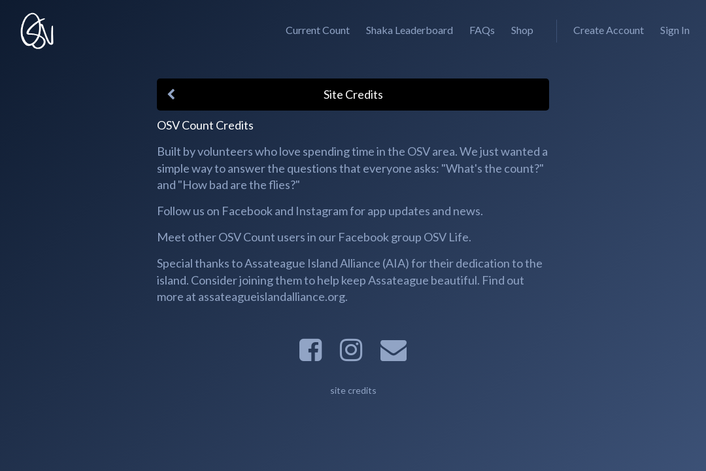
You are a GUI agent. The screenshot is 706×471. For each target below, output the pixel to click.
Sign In (675, 30)
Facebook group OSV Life (403, 237)
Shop (522, 30)
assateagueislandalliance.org (271, 296)
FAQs (482, 30)
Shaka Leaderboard (409, 30)
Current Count (318, 30)
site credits (353, 390)
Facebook (247, 210)
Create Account (608, 30)
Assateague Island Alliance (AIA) (326, 263)
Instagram (321, 210)
